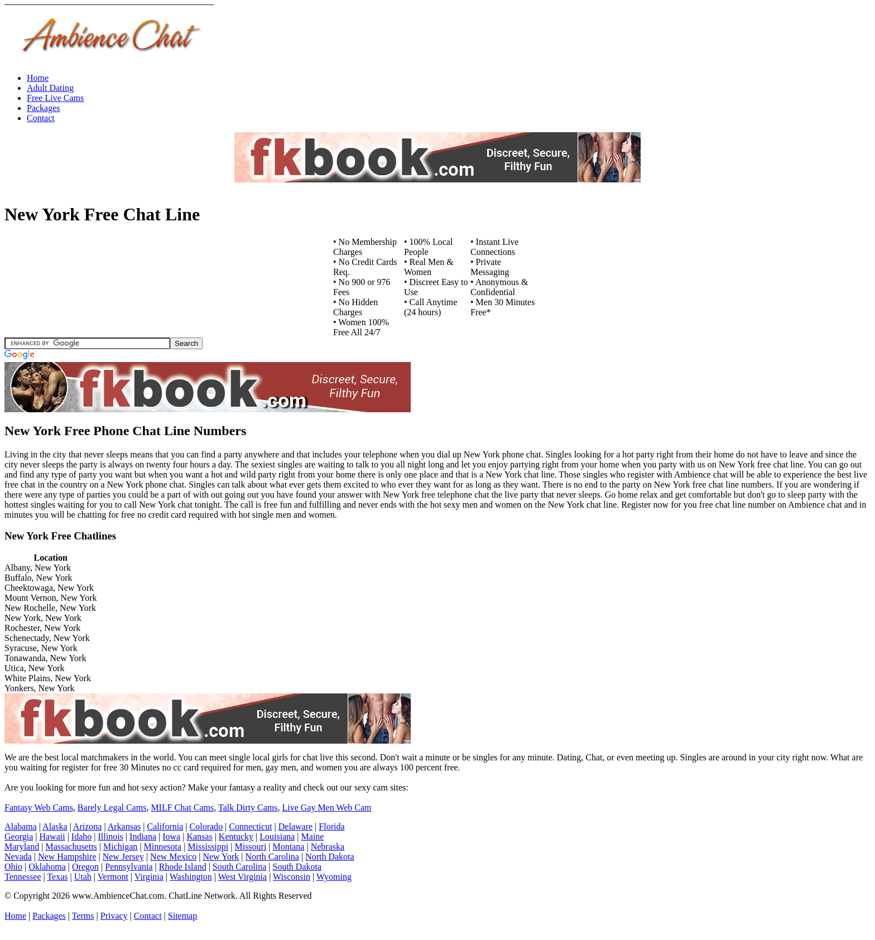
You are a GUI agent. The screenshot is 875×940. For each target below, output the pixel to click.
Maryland (21, 846)
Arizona (87, 826)
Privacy (114, 915)
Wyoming (334, 876)
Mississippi (208, 846)
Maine (312, 836)
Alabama (20, 826)
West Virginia (242, 876)
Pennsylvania (128, 866)
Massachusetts (71, 846)
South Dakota (297, 866)
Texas (57, 876)
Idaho (81, 836)
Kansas (199, 836)
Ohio (13, 866)
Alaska (54, 826)
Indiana (142, 836)
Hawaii (52, 836)
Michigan (120, 846)
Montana (289, 846)
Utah (83, 876)
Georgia (18, 836)
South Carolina (239, 866)
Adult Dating (50, 88)
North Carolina (272, 856)
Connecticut (250, 826)
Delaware (295, 826)
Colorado (206, 826)
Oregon (85, 866)
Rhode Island (182, 866)
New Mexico (173, 856)
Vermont (113, 876)
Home (38, 78)
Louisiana (277, 836)
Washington (191, 876)
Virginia (149, 876)
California (165, 826)
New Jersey (123, 856)
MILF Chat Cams (182, 807)
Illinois (110, 836)
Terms (83, 915)
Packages (43, 108)
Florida (331, 826)
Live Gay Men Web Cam (326, 807)
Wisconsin (291, 876)
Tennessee (22, 876)
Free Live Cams (55, 98)
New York (221, 856)
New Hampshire (67, 856)
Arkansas (124, 826)
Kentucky (236, 836)
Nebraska (327, 846)
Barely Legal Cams (112, 807)
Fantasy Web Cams (38, 807)
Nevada (18, 856)
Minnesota (163, 846)
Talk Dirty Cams (247, 807)
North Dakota (329, 856)
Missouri (250, 846)
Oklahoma (47, 866)
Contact (41, 118)
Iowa (171, 836)
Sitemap (182, 915)
